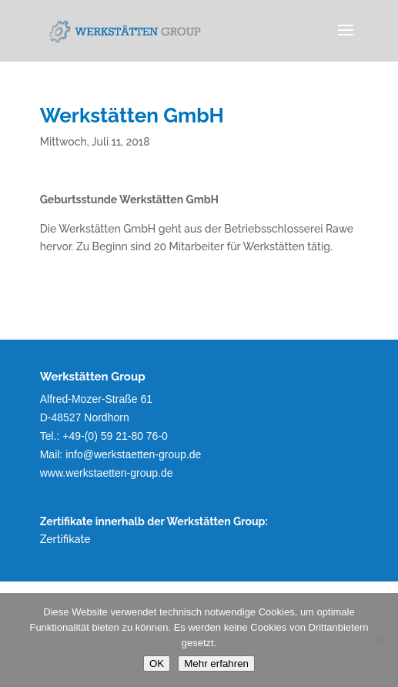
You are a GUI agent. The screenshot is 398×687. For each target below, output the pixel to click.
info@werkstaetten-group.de (133, 454)
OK (156, 663)
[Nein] (378, 640)
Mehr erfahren (216, 663)
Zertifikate (65, 539)
